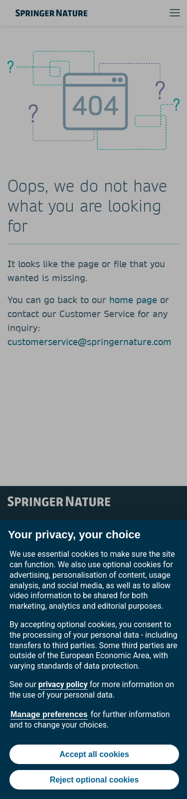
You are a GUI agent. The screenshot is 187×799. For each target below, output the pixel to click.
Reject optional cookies (94, 780)
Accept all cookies (94, 754)
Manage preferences (49, 714)
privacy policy (63, 684)
